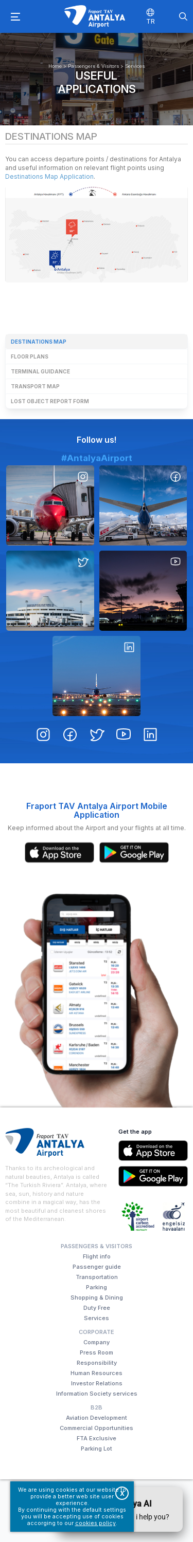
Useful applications (97, 82)
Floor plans (29, 356)
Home (55, 66)
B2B (96, 1407)
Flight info (97, 1256)
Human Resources (96, 1373)
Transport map (35, 386)
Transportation (97, 1277)
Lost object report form (50, 401)
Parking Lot (96, 1448)
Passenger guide (97, 1266)
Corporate (96, 1332)
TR (150, 21)
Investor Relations (96, 1383)
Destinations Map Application (49, 176)
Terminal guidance (40, 371)
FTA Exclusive (96, 1438)
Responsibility (97, 1362)
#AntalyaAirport (96, 499)
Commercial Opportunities (96, 1428)
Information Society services (96, 1393)
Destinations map (38, 342)
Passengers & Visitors (93, 66)
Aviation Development (96, 1417)
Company (96, 1342)
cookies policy (95, 1523)
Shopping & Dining (97, 1297)
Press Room (96, 1352)
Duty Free (96, 1307)
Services (135, 66)
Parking (96, 1287)
